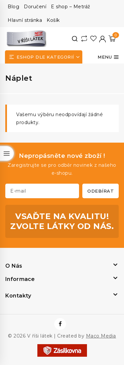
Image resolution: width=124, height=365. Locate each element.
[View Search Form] (74, 38)
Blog (13, 7)
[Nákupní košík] (111, 38)
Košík (53, 20)
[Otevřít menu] (108, 57)
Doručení (35, 7)
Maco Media (101, 336)
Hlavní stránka (25, 20)
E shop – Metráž (70, 7)
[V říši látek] (26, 38)
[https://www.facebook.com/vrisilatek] (60, 324)
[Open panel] (43, 57)
